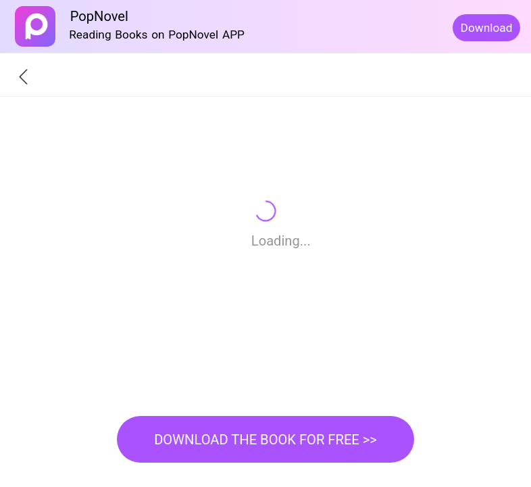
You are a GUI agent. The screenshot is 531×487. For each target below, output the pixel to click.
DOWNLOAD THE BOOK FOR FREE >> (265, 440)
